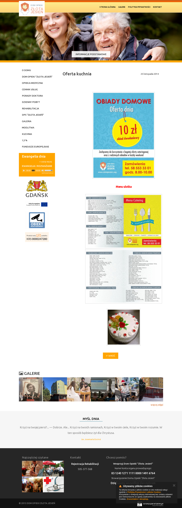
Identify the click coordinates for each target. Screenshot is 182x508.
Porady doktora (32, 95)
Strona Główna (107, 7)
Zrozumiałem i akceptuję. (138, 499)
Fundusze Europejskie (35, 146)
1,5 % (24, 140)
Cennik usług (30, 89)
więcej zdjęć (157, 404)
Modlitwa (28, 127)
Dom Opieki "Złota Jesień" (37, 76)
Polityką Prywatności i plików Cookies (144, 492)
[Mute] (42, 170)
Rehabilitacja (30, 108)
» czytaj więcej (45, 162)
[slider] (33, 170)
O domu (26, 70)
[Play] (24, 170)
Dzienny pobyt (31, 102)
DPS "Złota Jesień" (33, 114)
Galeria (26, 121)
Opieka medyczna (32, 83)
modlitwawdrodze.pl (47, 173)
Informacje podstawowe (91, 54)
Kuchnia (27, 134)
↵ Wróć (110, 355)
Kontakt (157, 7)
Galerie (121, 7)
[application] (37, 170)
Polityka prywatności (139, 7)
